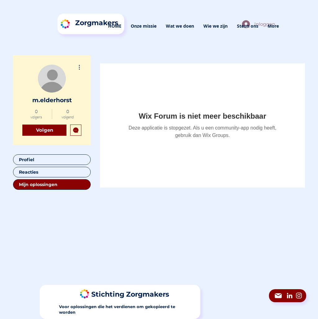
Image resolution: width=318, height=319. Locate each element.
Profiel (26, 159)
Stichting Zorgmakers (130, 294)
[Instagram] (299, 295)
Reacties (28, 172)
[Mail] (278, 296)
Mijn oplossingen (38, 184)
